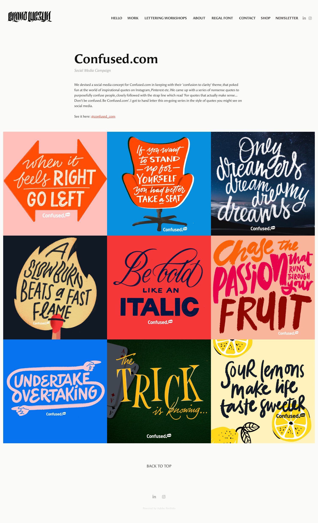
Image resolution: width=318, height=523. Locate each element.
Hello (116, 18)
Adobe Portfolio (166, 508)
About (199, 18)
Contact (247, 18)
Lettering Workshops (166, 18)
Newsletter (286, 18)
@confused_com (103, 116)
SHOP (265, 18)
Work (132, 18)
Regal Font (222, 18)
